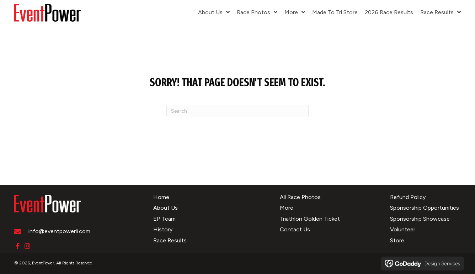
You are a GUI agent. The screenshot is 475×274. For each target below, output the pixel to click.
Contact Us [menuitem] (295, 229)
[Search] (237, 111)
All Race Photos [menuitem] (300, 197)
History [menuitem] (162, 229)
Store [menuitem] (397, 240)
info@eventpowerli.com (59, 231)
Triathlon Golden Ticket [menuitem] (310, 218)
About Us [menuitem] (165, 207)
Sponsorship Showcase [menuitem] (420, 218)
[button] (17, 246)
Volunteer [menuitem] (402, 229)
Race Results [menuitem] (170, 240)
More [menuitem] (286, 207)
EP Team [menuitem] (164, 218)
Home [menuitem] (161, 197)
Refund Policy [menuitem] (408, 197)
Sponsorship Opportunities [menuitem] (424, 207)
